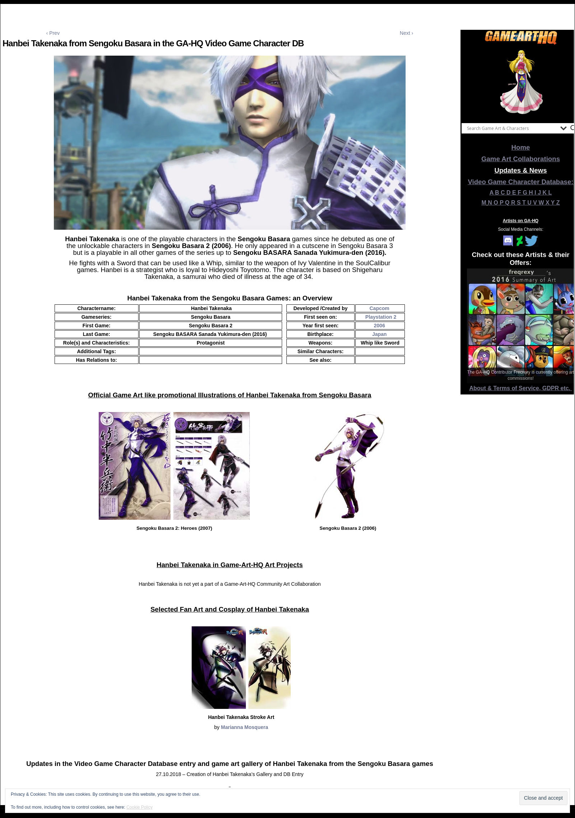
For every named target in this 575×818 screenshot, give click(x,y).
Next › (406, 33)
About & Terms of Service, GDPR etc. (520, 388)
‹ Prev (53, 33)
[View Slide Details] (520, 82)
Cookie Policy (139, 807)
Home (520, 147)
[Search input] (512, 128)
